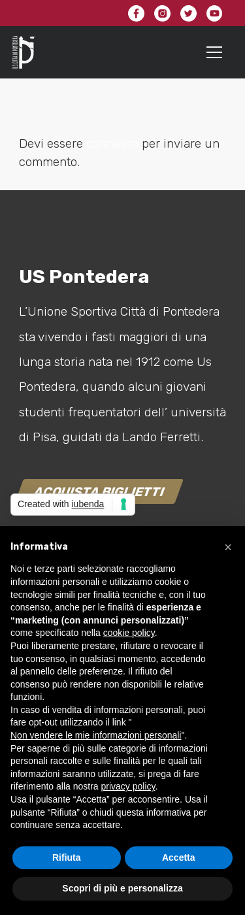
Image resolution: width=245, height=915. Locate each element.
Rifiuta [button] (66, 857)
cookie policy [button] (129, 632)
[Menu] (215, 52)
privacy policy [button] (128, 786)
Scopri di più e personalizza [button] (122, 888)
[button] (228, 547)
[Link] (23, 52)
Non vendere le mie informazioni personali (95, 735)
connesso (112, 143)
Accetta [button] (178, 857)
